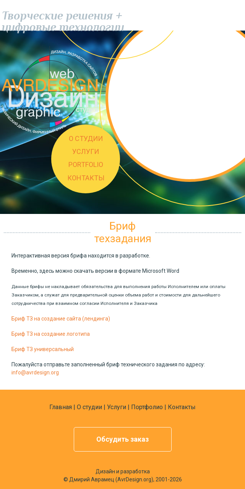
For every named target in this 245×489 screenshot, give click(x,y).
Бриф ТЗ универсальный (42, 349)
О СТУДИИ (86, 138)
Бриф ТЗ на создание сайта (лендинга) (60, 319)
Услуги (116, 407)
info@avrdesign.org (35, 372)
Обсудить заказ (122, 439)
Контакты (182, 407)
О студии (89, 407)
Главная (60, 407)
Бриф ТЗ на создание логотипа (50, 334)
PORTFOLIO (85, 164)
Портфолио (147, 407)
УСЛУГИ (85, 151)
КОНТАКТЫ (85, 178)
